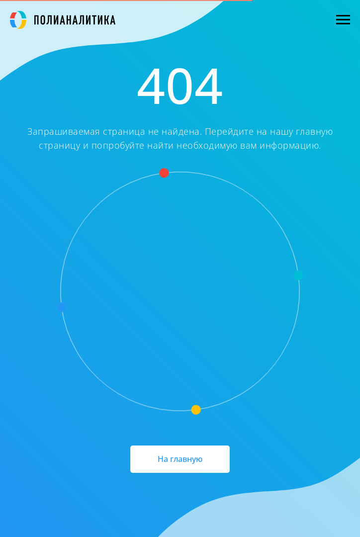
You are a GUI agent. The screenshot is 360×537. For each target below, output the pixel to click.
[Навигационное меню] (343, 20)
